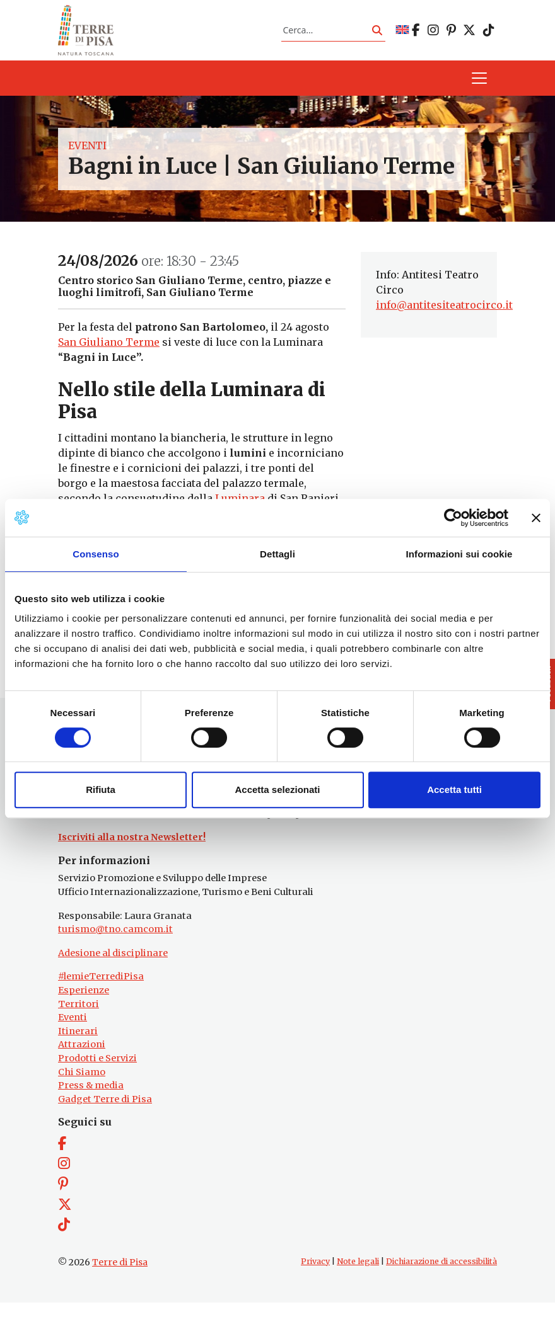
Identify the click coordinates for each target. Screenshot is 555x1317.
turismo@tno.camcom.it (115, 943)
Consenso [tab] (96, 554)
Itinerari (78, 1045)
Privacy (315, 1275)
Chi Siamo (81, 1086)
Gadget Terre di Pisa (105, 1113)
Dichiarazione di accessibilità (441, 1275)
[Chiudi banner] (536, 517)
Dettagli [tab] (277, 554)
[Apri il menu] (479, 85)
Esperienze (83, 1004)
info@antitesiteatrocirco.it (444, 312)
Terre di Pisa (120, 1276)
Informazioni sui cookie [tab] (459, 554)
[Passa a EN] (402, 33)
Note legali (358, 1275)
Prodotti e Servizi (97, 1072)
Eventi (87, 152)
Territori (78, 1017)
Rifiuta (100, 789)
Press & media (91, 1099)
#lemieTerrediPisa (101, 990)
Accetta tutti (454, 789)
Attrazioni (81, 1058)
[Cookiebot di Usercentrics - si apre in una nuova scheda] (453, 517)
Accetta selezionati (277, 789)
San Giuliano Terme (109, 349)
